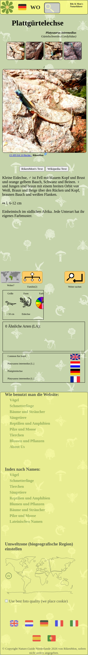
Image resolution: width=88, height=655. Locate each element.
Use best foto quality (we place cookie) (38, 601)
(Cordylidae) (68, 36)
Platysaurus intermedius (61, 32)
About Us (17, 447)
